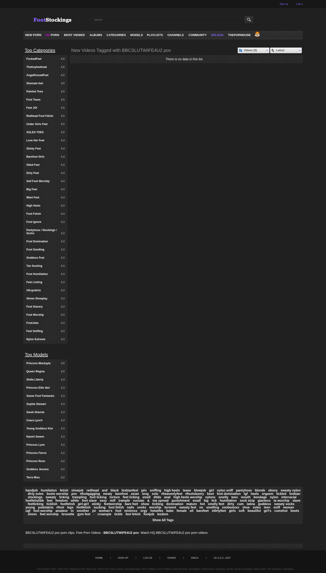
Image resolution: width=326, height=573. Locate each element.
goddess (264, 504)
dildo (157, 497)
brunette (68, 514)
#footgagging (90, 494)
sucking (99, 507)
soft (242, 511)
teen (267, 507)
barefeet (202, 511)
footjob (149, 514)
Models (136, 35)
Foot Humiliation (45, 274)
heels (255, 494)
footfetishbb (35, 500)
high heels (172, 490)
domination (174, 504)
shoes (32, 514)
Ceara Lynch (45, 420)
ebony (273, 490)
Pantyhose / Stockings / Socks (45, 232)
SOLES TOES (45, 132)
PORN (52, 35)
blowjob (200, 490)
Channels (175, 35)
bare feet (131, 504)
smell (146, 497)
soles (257, 507)
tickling (157, 504)
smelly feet (216, 504)
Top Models (36, 354)
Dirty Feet (45, 173)
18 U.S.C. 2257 (222, 557)
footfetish (67, 504)
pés (144, 490)
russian (138, 500)
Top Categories (40, 50)
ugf (28, 511)
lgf (246, 494)
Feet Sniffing (45, 331)
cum (240, 504)
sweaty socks (284, 504)
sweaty (51, 497)
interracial (289, 497)
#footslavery (194, 494)
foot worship (43, 511)
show (145, 504)
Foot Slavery (45, 306)
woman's (105, 511)
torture (115, 497)
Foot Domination (45, 241)
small (197, 500)
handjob (32, 490)
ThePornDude (239, 35)
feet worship (49, 514)
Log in (299, 3)
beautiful (254, 511)
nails (130, 507)
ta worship (282, 500)
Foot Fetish (45, 213)
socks (141, 507)
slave (296, 500)
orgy (143, 511)
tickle (118, 514)
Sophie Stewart (45, 404)
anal (167, 497)
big (206, 500)
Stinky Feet (45, 148)
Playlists (155, 35)
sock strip (247, 500)
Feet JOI (45, 107)
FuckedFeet (45, 58)
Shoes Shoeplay (45, 298)
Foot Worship (45, 314)
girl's (267, 511)
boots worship (57, 494)
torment (170, 507)
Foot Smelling (45, 249)
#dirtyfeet (219, 511)
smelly (223, 497)
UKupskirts (45, 290)
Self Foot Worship (45, 181)
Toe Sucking (45, 265)
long (145, 494)
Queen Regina (45, 371)
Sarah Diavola (45, 412)
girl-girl (83, 504)
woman (288, 507)
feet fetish (132, 514)
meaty (107, 494)
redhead (92, 490)
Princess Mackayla (45, 363)
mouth (246, 497)
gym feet (83, 514)
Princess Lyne (45, 444)
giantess (264, 500)
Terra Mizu (45, 477)
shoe (246, 507)
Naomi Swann (45, 436)
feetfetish (84, 507)
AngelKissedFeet (45, 75)
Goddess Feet (45, 257)
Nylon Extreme (45, 339)
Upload (217, 35)
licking (64, 497)
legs (70, 507)
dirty (230, 504)
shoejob (77, 490)
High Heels (45, 205)
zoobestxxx (230, 507)
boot (210, 494)
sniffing (155, 490)
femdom (61, 500)
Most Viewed (74, 35)
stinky (96, 504)
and (105, 490)
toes (234, 497)
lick (214, 500)
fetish (64, 490)
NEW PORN (33, 35)
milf (112, 500)
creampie (104, 514)
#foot (60, 507)
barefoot (121, 494)
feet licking (131, 497)
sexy (103, 500)
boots (294, 511)
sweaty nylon (291, 490)
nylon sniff (225, 490)
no (201, 507)
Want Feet (45, 197)
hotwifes (156, 511)
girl (211, 490)
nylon (274, 497)
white (75, 500)
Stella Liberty (45, 379)
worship (155, 507)
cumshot (281, 511)
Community (198, 35)
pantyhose (244, 490)
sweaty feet (187, 507)
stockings (35, 497)
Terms (171, 557)
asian (135, 494)
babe (170, 511)
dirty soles (36, 494)
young (30, 507)
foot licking (98, 497)
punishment (180, 500)
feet (50, 500)
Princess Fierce (45, 453)
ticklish (51, 504)
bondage (260, 497)
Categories (116, 35)
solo (155, 494)
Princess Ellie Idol (45, 387)
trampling (79, 497)
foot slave (89, 500)
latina (251, 504)
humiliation (228, 500)
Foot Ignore (45, 222)
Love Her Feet (45, 140)
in (72, 511)
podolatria (45, 507)
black (114, 490)
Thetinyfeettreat (45, 67)
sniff (276, 507)
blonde (260, 490)
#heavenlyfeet (171, 494)
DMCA (195, 557)
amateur (61, 511)
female (182, 511)
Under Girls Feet (45, 124)
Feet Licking (45, 282)
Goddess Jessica (45, 469)
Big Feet (45, 189)
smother (83, 511)
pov (74, 494)
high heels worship (187, 497)
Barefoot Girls (45, 156)
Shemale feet (45, 83)
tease (187, 490)
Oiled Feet (45, 164)
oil (191, 511)
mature (191, 504)
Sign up (284, 3)
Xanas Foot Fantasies (45, 395)
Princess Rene (45, 461)
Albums (96, 35)
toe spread (161, 500)
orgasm (267, 494)
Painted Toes (45, 91)
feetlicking (35, 504)
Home (99, 557)
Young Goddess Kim (45, 428)
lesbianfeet (130, 490)
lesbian (294, 494)
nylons (210, 497)
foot (118, 511)
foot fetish (116, 507)
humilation (49, 490)
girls (232, 511)
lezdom (162, 514)
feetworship (113, 504)
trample (124, 500)
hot (202, 504)
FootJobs (45, 323)
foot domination (229, 494)
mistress (130, 511)
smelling (212, 507)
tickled (281, 494)
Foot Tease (45, 99)
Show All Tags (163, 520)
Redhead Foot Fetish (45, 116)
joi (94, 511)
